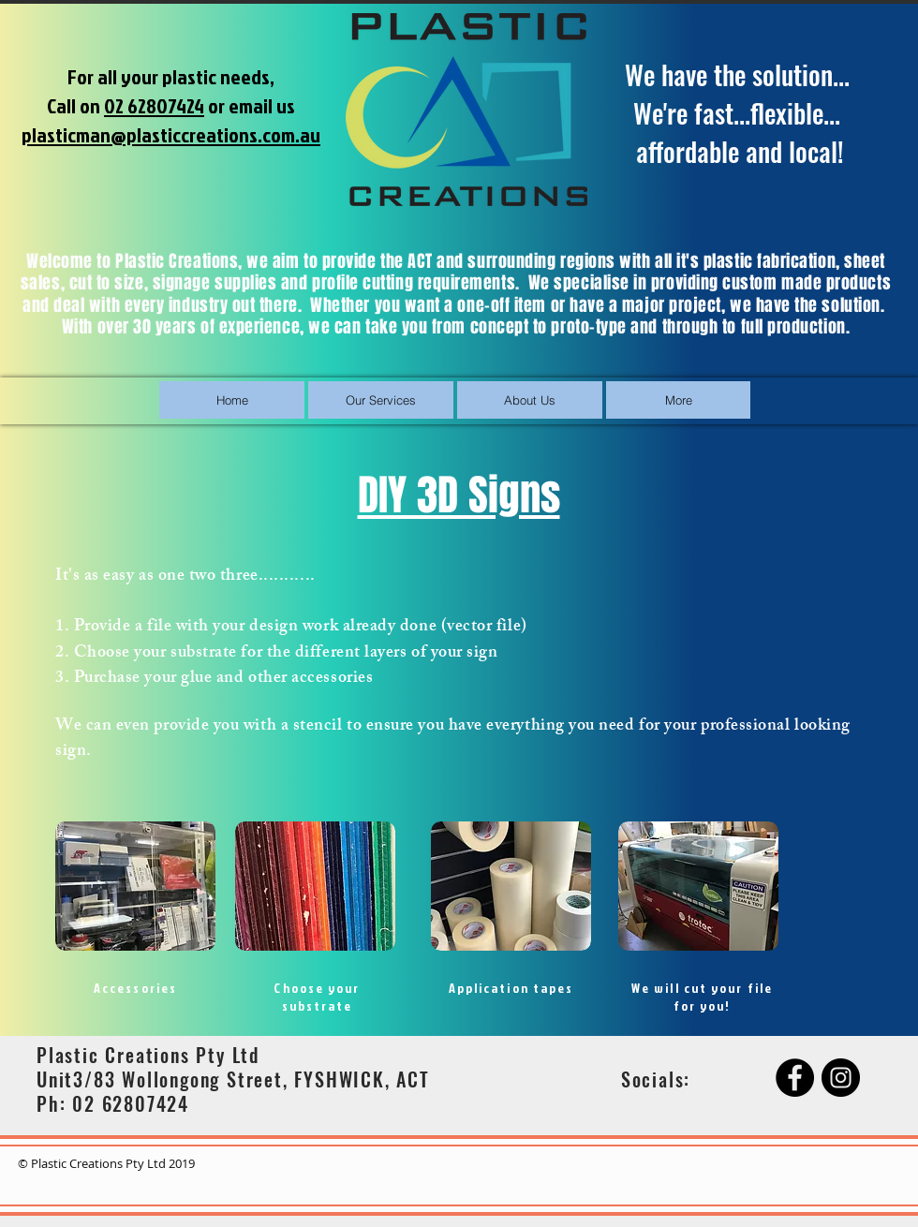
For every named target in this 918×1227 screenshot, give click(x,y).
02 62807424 (154, 105)
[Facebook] (795, 1077)
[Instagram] (841, 1077)
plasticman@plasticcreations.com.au (171, 134)
